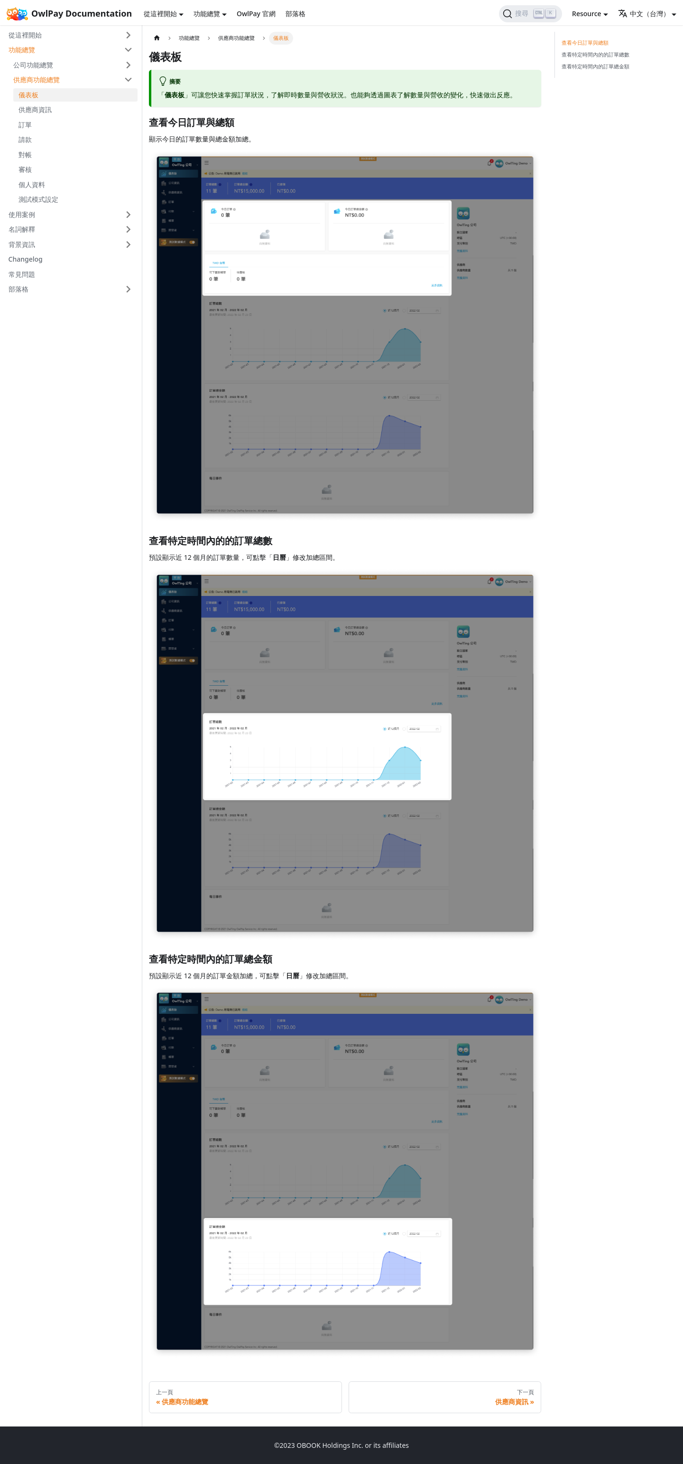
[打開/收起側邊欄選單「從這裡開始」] (129, 35)
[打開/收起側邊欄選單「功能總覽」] (129, 50)
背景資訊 (22, 244)
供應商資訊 (35, 109)
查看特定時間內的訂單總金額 (595, 66)
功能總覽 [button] (207, 13)
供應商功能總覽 (36, 79)
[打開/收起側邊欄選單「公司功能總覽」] (129, 65)
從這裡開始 (25, 34)
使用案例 (22, 214)
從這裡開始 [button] (160, 13)
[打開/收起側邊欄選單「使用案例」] (129, 214)
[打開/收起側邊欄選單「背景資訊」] (129, 244)
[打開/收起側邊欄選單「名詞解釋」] (129, 229)
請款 (25, 139)
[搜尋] (530, 13)
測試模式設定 (38, 199)
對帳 (25, 154)
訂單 (25, 124)
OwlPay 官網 (256, 13)
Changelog (26, 259)
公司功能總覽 (33, 64)
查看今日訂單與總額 (585, 42)
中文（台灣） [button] (644, 13)
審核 (25, 169)
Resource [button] (586, 13)
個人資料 (31, 184)
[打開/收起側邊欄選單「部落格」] (129, 289)
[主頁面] (157, 38)
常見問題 (22, 274)
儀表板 (28, 94)
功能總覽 (22, 49)
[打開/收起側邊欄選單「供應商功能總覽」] (129, 79)
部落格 (295, 13)
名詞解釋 (22, 229)
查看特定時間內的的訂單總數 (595, 54)
